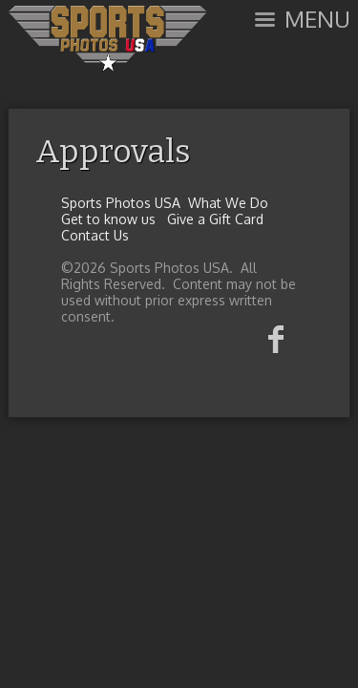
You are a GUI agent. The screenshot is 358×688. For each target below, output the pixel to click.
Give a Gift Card (215, 219)
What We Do (228, 203)
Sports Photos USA (120, 203)
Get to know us (108, 219)
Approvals (113, 151)
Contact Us (95, 235)
